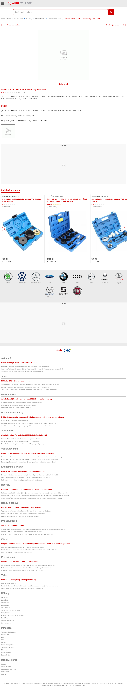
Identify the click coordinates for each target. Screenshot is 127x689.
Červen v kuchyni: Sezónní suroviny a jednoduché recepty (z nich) (21, 531)
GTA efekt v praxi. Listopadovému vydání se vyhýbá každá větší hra (22, 570)
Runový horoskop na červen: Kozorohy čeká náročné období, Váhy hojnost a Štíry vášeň (28, 423)
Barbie (3, 637)
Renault (105, 278)
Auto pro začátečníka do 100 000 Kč (12, 615)
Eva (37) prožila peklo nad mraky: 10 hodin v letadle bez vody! (20, 516)
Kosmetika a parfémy (7, 645)
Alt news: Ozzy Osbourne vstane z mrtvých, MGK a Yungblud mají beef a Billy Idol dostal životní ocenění (33, 529)
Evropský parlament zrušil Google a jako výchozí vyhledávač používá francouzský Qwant (28, 462)
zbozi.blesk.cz (5, 607)
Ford (49, 278)
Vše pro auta (18, 19)
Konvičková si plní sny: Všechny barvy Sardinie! (16, 407)
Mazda (49, 292)
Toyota (119, 278)
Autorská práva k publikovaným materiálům (61, 683)
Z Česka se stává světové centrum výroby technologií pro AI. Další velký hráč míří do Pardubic (30, 475)
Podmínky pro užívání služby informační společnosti (91, 683)
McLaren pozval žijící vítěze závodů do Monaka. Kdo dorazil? (20, 441)
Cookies (55, 685)
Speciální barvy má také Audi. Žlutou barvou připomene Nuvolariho (21, 439)
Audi (77, 278)
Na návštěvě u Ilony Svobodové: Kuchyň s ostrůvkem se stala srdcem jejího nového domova (29, 586)
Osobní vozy (5, 602)
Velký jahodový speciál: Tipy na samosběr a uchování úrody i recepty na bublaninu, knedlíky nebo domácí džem (35, 495)
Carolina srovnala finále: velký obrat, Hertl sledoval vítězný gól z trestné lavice (25, 387)
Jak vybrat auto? (6, 623)
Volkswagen (22, 278)
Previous (4, 229)
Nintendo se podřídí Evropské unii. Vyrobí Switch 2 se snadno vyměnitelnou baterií (26, 568)
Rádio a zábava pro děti (8, 669)
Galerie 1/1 (63, 84)
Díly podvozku (40, 19)
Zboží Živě (4, 600)
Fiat (77, 292)
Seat (63, 292)
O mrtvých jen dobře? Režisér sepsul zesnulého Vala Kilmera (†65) (21, 402)
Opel (91, 278)
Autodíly (29, 19)
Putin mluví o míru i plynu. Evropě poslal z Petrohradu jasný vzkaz (21, 480)
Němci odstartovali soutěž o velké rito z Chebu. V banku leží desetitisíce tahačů (25, 477)
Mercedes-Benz (35, 278)
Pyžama (3, 642)
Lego (2, 639)
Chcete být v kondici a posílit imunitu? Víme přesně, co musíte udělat (22, 547)
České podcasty (6, 666)
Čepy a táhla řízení (55, 19)
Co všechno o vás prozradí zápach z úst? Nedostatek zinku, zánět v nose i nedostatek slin (29, 550)
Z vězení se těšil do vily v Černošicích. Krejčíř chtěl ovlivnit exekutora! (22, 371)
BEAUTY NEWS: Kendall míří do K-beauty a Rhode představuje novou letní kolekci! (27, 534)
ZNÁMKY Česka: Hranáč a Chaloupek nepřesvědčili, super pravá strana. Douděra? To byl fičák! (30, 384)
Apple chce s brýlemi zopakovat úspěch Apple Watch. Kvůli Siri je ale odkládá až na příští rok (29, 459)
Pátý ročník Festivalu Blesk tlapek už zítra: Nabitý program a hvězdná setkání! (25, 366)
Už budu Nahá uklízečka (8, 583)
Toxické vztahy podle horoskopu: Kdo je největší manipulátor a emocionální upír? (26, 426)
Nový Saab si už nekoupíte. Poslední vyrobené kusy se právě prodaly (22, 444)
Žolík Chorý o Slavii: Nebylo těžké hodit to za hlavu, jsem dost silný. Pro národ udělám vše (29, 389)
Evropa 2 (4, 674)
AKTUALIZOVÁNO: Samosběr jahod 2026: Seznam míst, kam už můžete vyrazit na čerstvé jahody (31, 498)
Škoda (8, 278)
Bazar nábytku (5, 655)
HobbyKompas (5, 613)
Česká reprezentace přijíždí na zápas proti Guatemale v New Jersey (22, 588)
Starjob (3, 664)
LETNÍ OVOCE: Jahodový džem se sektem (14, 420)
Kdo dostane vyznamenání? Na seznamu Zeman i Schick (18, 405)
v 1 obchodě (6, 261)
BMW (63, 278)
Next (123, 229)
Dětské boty (5, 650)
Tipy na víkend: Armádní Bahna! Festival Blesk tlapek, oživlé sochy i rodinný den (26, 511)
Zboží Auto (4, 618)
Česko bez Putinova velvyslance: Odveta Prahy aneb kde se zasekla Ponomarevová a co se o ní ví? (32, 369)
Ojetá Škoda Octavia (7, 620)
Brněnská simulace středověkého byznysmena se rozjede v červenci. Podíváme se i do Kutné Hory (31, 457)
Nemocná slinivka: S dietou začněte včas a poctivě (16, 552)
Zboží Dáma (5, 605)
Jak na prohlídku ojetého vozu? (10, 610)
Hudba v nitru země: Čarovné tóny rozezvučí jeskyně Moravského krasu (23, 513)
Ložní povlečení (6, 652)
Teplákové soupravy (7, 647)
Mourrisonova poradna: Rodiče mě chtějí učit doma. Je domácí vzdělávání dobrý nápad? (28, 565)
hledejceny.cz (5, 597)
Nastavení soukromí (65, 685)
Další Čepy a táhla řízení (10, 196)
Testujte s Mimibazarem (8, 632)
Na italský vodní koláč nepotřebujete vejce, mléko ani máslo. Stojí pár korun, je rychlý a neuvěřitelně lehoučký (34, 493)
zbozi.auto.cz (6, 19)
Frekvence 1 (5, 671)
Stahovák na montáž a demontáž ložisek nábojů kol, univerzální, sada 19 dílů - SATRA (67, 200)
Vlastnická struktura (78, 685)
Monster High (5, 634)
